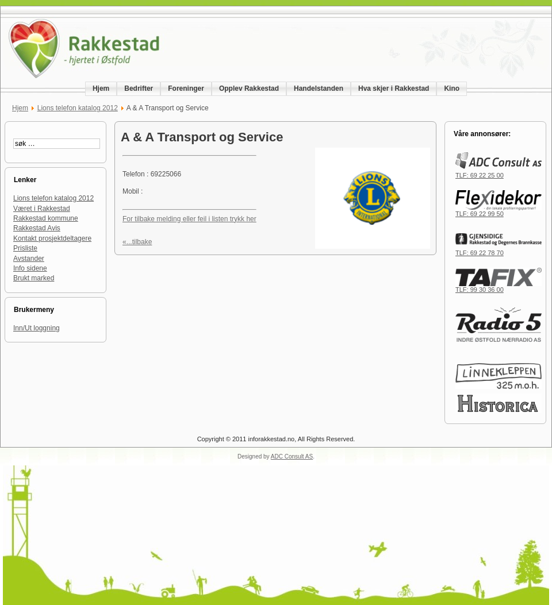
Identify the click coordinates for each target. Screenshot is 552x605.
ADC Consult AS (292, 456)
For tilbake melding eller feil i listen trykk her (189, 219)
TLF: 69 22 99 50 (498, 211)
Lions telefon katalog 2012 (77, 108)
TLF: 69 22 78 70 (498, 250)
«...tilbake (137, 242)
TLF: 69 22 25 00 (498, 172)
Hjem (20, 108)
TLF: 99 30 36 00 (498, 286)
